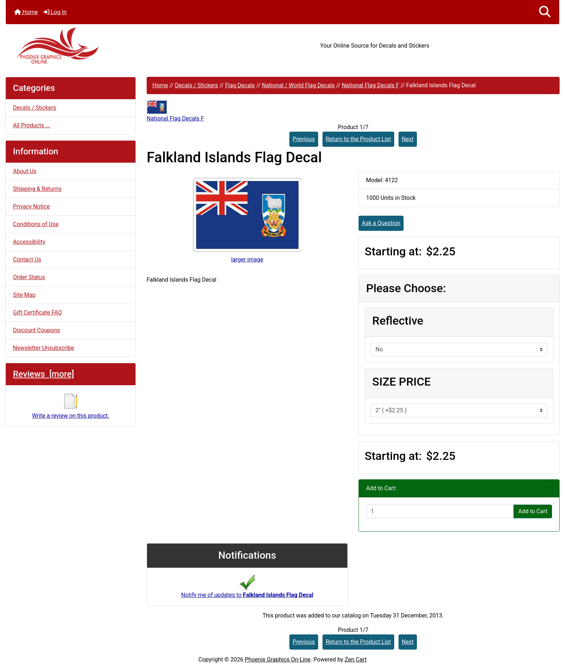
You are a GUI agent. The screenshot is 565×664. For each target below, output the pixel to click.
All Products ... (31, 125)
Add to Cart (532, 511)
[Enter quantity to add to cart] (440, 511)
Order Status (29, 277)
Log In (55, 12)
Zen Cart (356, 659)
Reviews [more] (43, 374)
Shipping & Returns (37, 188)
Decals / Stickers (196, 85)
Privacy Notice (31, 206)
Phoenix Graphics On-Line (277, 659)
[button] (544, 12)
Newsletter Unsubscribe (43, 347)
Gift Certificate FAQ (37, 312)
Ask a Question (381, 223)
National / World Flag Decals (298, 85)
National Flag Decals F (370, 85)
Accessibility (29, 241)
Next (408, 139)
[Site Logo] (98, 45)
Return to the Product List (358, 139)
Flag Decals (240, 85)
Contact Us (27, 259)
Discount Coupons (36, 330)
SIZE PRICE (401, 381)
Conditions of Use (35, 224)
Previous (304, 139)
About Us (24, 171)
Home (26, 12)
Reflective (397, 320)
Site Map (24, 294)
